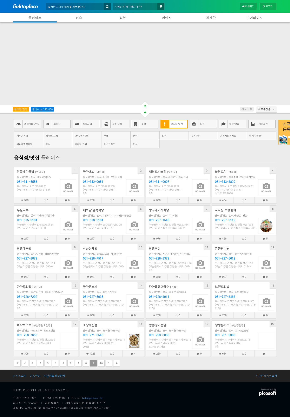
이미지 (167, 17)
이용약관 (35, 376)
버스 (79, 17)
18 (141, 324)
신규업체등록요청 (266, 376)
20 (273, 324)
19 (207, 324)
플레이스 (35, 17)
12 (273, 247)
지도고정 (246, 109)
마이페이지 (254, 17)
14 (141, 285)
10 (141, 247)
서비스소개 (19, 376)
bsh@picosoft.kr (92, 398)
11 (207, 247)
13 (75, 285)
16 (273, 285)
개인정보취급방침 (54, 376)
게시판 (211, 17)
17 (75, 324)
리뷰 (123, 17)
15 (207, 285)
